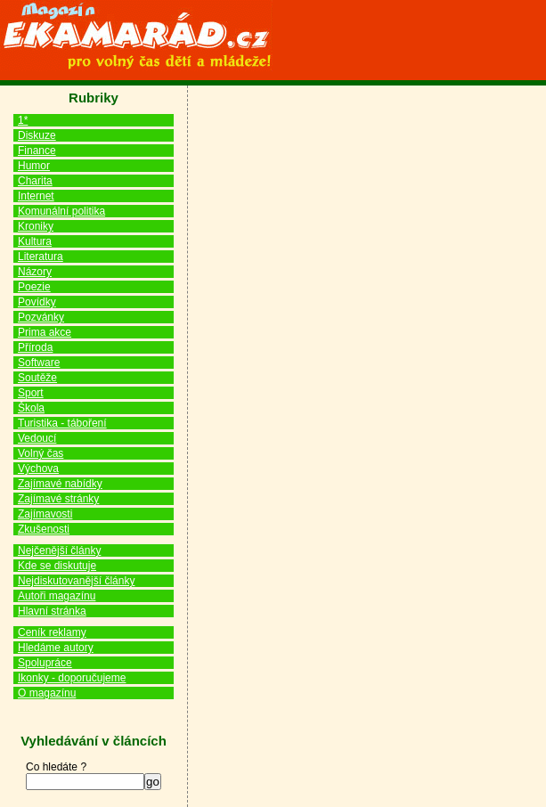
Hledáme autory (56, 647)
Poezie (34, 287)
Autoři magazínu (56, 596)
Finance (37, 150)
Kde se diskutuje (57, 565)
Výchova (38, 468)
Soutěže (37, 377)
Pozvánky (41, 317)
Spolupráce (45, 662)
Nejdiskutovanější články (76, 581)
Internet (36, 196)
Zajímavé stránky (58, 499)
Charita (35, 181)
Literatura (40, 256)
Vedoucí (37, 438)
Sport (31, 393)
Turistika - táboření (62, 423)
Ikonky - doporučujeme (72, 678)
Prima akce (44, 332)
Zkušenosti (43, 529)
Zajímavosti (45, 514)
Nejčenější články (59, 550)
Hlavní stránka (52, 611)
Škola (31, 408)
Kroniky (35, 226)
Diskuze (37, 135)
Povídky (37, 302)
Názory (35, 271)
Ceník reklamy (52, 632)
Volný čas (40, 453)
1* (23, 120)
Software (39, 362)
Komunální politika (61, 211)
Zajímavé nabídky (60, 483)
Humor (34, 165)
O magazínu (47, 693)
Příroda (35, 347)
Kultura (35, 241)
